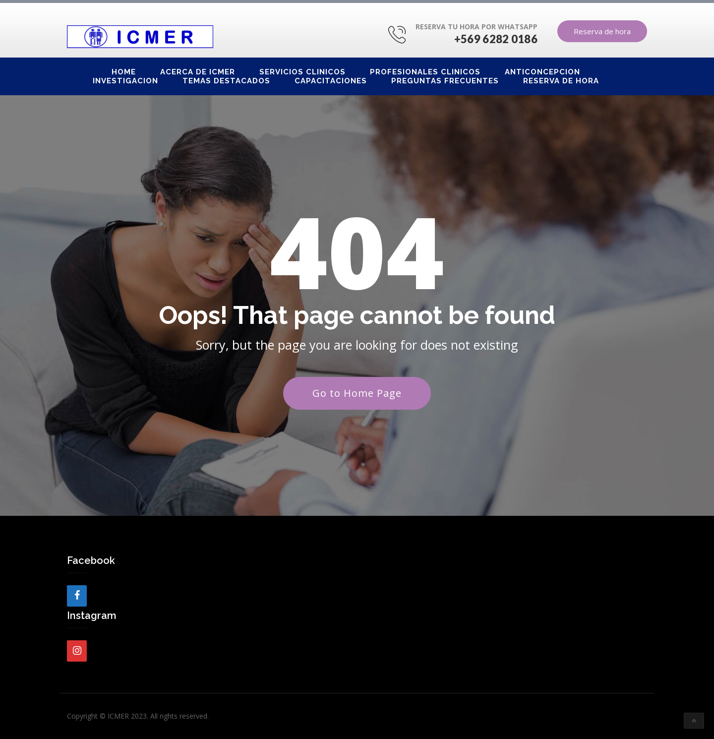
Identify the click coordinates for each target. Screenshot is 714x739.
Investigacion (125, 80)
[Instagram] (77, 651)
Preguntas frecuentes (445, 80)
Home (124, 71)
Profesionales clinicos (425, 71)
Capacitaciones (331, 80)
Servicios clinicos (302, 71)
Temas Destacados (226, 80)
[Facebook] (77, 596)
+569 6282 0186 (495, 39)
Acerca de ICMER (197, 71)
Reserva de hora (602, 31)
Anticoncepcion (542, 71)
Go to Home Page (357, 393)
